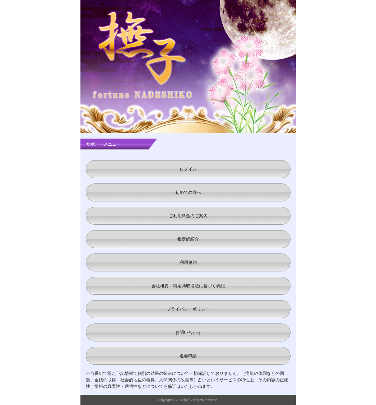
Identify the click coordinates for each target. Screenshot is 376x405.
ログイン (188, 169)
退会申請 (188, 355)
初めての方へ (188, 192)
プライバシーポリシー (188, 309)
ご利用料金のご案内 (188, 215)
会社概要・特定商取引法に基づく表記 (188, 285)
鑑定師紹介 (188, 239)
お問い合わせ (188, 332)
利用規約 (188, 262)
